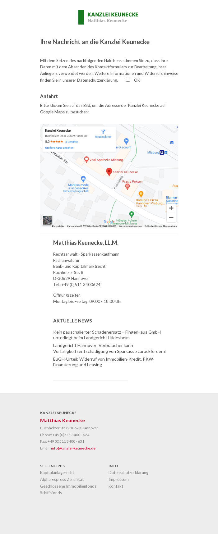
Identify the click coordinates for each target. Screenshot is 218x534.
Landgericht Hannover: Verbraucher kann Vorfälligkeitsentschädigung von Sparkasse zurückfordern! (110, 348)
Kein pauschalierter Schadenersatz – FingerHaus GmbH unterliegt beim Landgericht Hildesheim (107, 334)
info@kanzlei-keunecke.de (73, 448)
